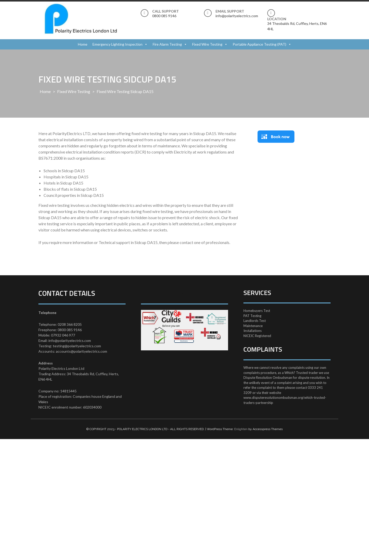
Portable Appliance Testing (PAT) (259, 44)
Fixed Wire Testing (207, 44)
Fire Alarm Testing (167, 44)
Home (82, 44)
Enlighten (241, 429)
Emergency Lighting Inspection (117, 44)
